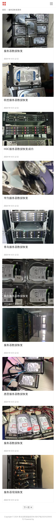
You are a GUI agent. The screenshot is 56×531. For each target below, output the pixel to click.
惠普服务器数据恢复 (16, 394)
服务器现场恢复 (13, 492)
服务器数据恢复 (13, 51)
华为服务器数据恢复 (16, 198)
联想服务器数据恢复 (16, 100)
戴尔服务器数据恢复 (16, 296)
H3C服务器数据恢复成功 (18, 149)
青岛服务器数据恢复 (16, 246)
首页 (4, 10)
